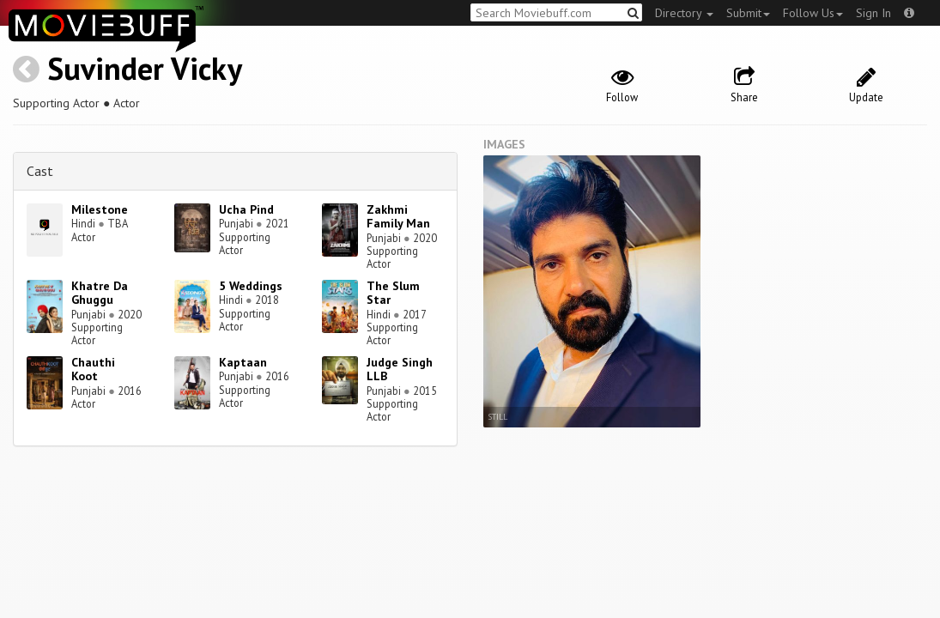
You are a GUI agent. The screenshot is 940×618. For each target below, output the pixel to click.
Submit (748, 13)
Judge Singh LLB (400, 369)
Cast (40, 170)
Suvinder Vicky (144, 68)
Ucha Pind (246, 209)
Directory (684, 13)
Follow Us (813, 13)
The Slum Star (393, 293)
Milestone (99, 209)
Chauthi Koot (93, 369)
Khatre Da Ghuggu (99, 293)
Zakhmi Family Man (398, 217)
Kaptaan (243, 362)
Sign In (873, 13)
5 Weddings (250, 286)
